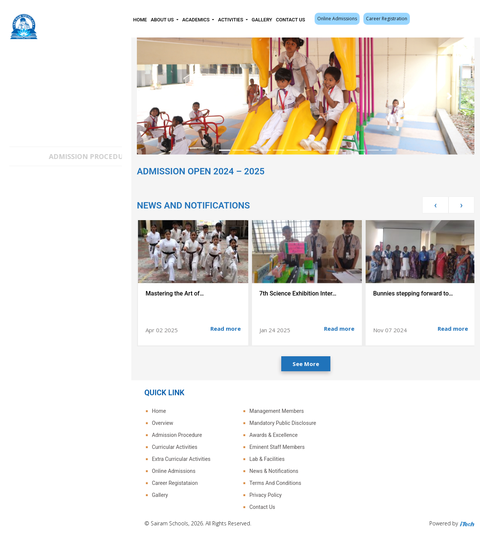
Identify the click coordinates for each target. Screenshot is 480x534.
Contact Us (290, 19)
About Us (163, 19)
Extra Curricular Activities (181, 459)
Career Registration (386, 18)
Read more (225, 328)
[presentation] (435, 204)
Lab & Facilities (267, 459)
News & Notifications (273, 471)
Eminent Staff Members (276, 447)
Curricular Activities (174, 447)
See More (305, 364)
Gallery (262, 19)
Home (140, 19)
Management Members (276, 411)
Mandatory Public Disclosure (282, 423)
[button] (162, 96)
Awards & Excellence (273, 435)
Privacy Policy (265, 495)
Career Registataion (175, 483)
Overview (162, 423)
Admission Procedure (177, 435)
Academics (196, 19)
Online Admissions (337, 18)
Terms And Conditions (275, 483)
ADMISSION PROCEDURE (98, 156)
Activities (231, 19)
